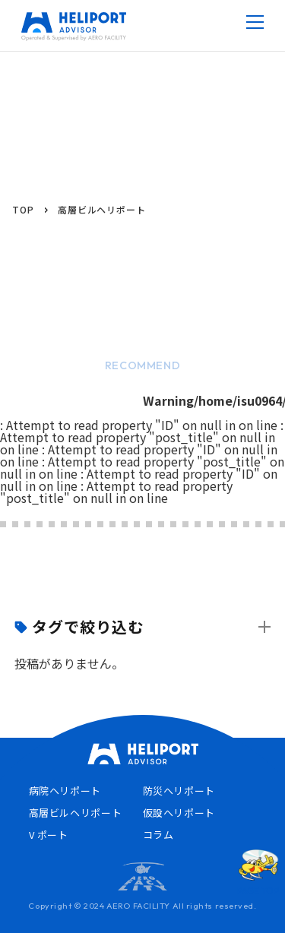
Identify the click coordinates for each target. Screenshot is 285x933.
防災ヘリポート (179, 790)
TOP (22, 209)
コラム (158, 834)
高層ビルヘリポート (75, 812)
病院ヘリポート (65, 790)
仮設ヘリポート (179, 812)
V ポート (48, 834)
